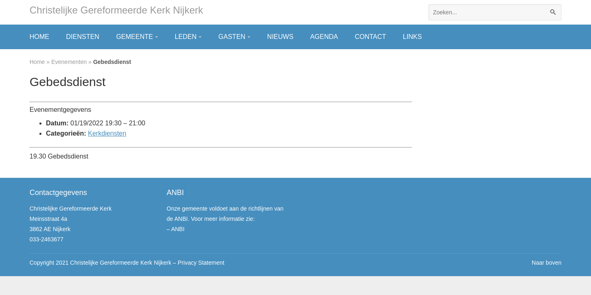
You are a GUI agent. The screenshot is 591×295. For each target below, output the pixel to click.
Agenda (324, 36)
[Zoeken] (553, 12)
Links (412, 36)
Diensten (82, 36)
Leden (186, 36)
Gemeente (134, 36)
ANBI (178, 229)
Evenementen (69, 62)
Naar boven (546, 262)
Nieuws (280, 36)
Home (39, 36)
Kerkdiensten (107, 133)
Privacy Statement (201, 262)
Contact (370, 36)
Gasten (231, 36)
